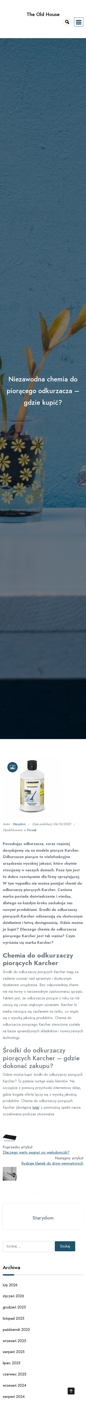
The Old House (43, 14)
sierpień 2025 (14, 1351)
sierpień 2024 (14, 1396)
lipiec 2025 (11, 1363)
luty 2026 (10, 1285)
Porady (31, 832)
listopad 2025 (13, 1318)
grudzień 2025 (14, 1307)
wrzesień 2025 (14, 1340)
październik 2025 (16, 1329)
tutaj (35, 1110)
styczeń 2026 (13, 1296)
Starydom (19, 827)
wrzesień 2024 (14, 1385)
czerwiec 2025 (14, 1374)
